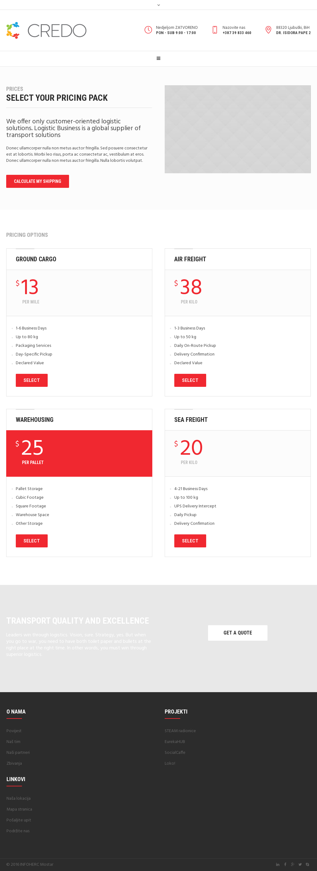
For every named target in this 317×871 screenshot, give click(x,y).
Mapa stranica (19, 809)
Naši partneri (18, 752)
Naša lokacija (19, 798)
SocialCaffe (175, 752)
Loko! (170, 763)
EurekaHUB (175, 741)
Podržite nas (18, 831)
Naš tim (13, 741)
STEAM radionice (180, 731)
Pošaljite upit (19, 820)
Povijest (14, 731)
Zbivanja (14, 763)
